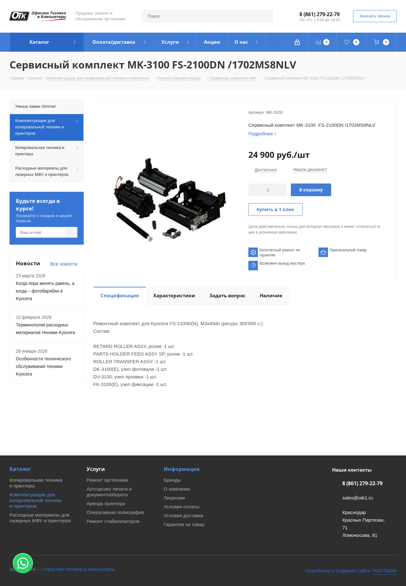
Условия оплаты (182, 506)
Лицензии (174, 497)
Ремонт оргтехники (107, 480)
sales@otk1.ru (357, 497)
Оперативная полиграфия (115, 512)
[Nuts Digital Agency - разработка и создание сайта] (350, 571)
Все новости (63, 264)
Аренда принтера (106, 503)
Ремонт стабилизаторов (113, 521)
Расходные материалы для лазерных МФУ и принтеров (40, 517)
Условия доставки (183, 515)
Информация (182, 469)
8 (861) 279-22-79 (319, 14)
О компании (177, 489)
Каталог (20, 469)
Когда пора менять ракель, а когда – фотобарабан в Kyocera (45, 291)
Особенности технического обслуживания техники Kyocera (43, 366)
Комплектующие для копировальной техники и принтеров (36, 500)
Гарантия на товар (184, 524)
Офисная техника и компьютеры (79, 569)
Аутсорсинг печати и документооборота (109, 491)
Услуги (96, 469)
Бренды (172, 480)
